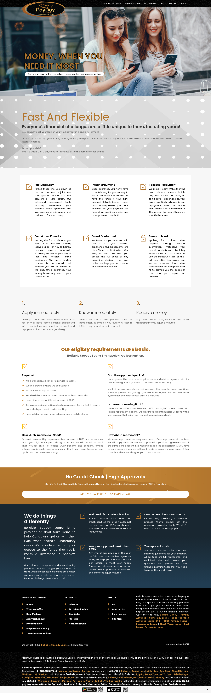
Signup (183, 3)
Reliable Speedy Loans (54, 644)
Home (29, 603)
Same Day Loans (159, 617)
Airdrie (43, 673)
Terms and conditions (38, 632)
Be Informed (119, 613)
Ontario (73, 618)
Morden (76, 680)
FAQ (163, 3)
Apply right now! (35, 618)
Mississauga (180, 673)
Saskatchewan (77, 623)
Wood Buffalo (180, 670)
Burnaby (87, 670)
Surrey (76, 670)
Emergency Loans (146, 623)
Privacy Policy (34, 623)
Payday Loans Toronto (147, 673)
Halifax (116, 677)
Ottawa (166, 673)
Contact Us (118, 608)
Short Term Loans (170, 623)
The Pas (121, 680)
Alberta (73, 603)
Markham (54, 677)
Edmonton (137, 670)
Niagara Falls (70, 677)
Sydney (167, 677)
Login (172, 3)
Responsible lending (37, 628)
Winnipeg (52, 680)
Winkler (132, 680)
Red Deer (165, 670)
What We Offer (34, 608)
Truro (158, 677)
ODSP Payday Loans (175, 620)
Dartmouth (146, 677)
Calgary (125, 670)
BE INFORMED (150, 3)
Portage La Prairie (93, 680)
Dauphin (65, 680)
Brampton (28, 677)
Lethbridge (151, 670)
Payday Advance (154, 626)
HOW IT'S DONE (132, 3)
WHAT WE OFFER (112, 3)
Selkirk (110, 680)
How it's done (33, 613)
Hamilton (41, 677)
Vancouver (64, 670)
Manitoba (74, 613)
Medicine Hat (29, 673)
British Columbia (78, 608)
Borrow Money (168, 614)
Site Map (117, 618)
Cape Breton (130, 677)
